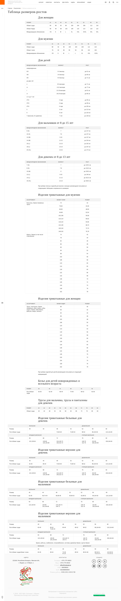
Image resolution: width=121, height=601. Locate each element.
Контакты (63, 557)
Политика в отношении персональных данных (62, 597)
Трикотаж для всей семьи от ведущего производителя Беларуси (15, 2)
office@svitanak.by (65, 565)
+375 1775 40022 (66, 560)
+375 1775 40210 (65, 563)
